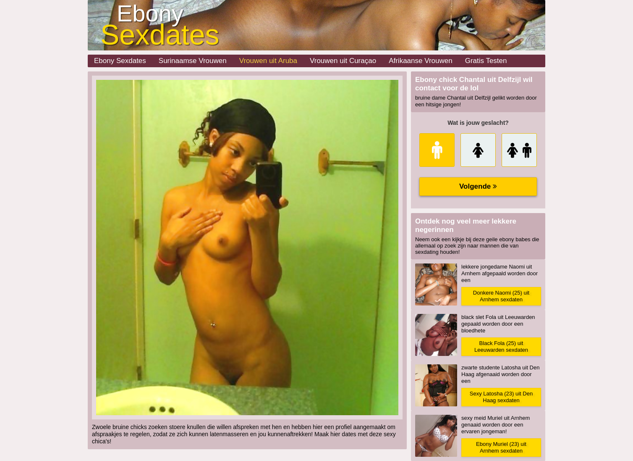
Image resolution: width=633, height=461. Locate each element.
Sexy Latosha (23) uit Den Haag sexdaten (501, 396)
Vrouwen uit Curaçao (343, 61)
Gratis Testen (486, 61)
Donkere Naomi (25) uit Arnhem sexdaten (501, 296)
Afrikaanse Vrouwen (421, 61)
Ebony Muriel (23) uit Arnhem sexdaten (501, 447)
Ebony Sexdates (120, 61)
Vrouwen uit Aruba (268, 61)
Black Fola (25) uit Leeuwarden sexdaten (501, 346)
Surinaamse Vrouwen (193, 61)
